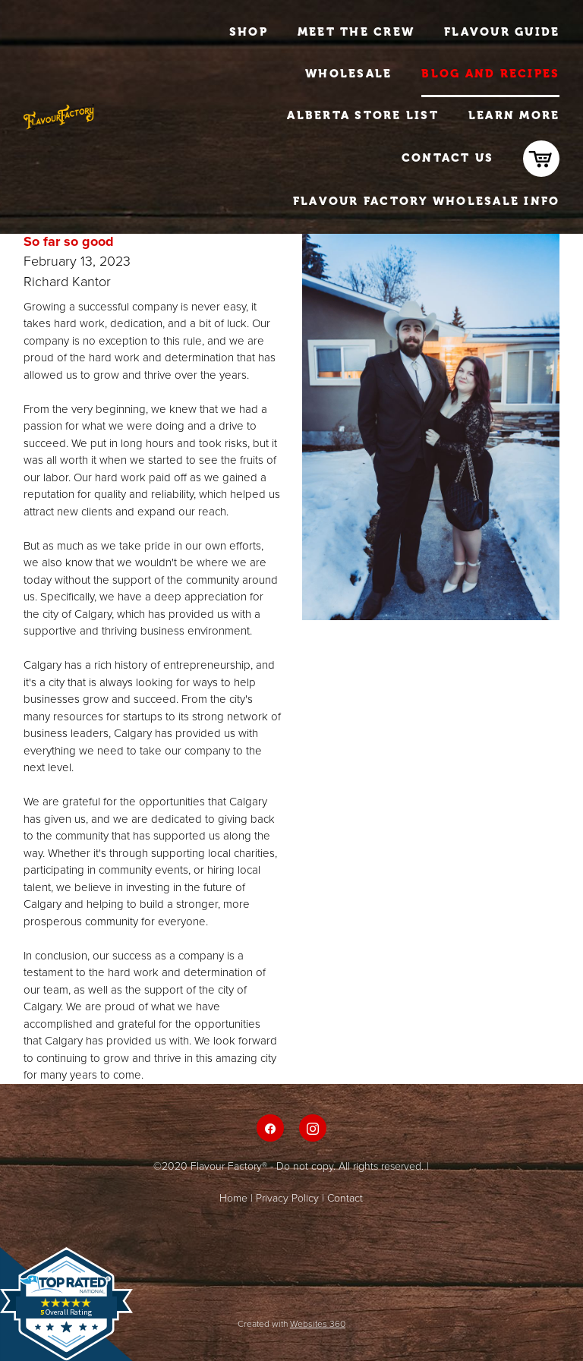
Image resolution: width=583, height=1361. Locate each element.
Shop (248, 32)
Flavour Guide (501, 32)
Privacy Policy (287, 1197)
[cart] (541, 158)
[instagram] (312, 1128)
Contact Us (448, 158)
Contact (345, 1197)
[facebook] (270, 1128)
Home (233, 1197)
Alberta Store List (363, 115)
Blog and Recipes (490, 73)
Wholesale (348, 73)
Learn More (514, 115)
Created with (291, 1323)
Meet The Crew (356, 32)
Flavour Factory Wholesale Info (426, 201)
